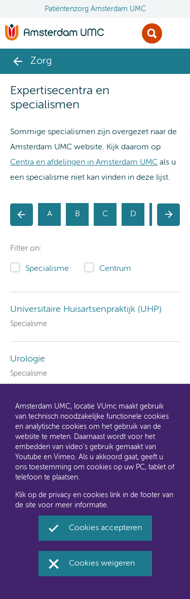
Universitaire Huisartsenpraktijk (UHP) (86, 309)
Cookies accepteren (105, 528)
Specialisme (47, 269)
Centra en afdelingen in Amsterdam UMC (84, 162)
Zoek (152, 33)
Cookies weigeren (102, 564)
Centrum (115, 269)
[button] (21, 214)
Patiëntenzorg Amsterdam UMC (95, 9)
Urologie (27, 359)
